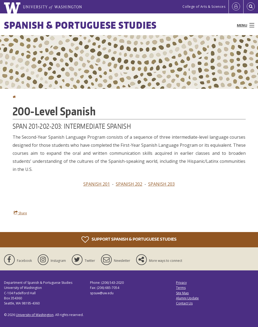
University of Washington (35, 315)
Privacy (181, 282)
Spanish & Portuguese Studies (80, 25)
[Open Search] (251, 6)
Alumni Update (187, 298)
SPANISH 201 (96, 184)
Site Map (182, 293)
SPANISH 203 (161, 184)
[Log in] (236, 6)
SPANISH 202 (129, 184)
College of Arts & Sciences (203, 6)
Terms (181, 287)
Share (20, 213)
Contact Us (184, 303)
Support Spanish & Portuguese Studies (129, 239)
